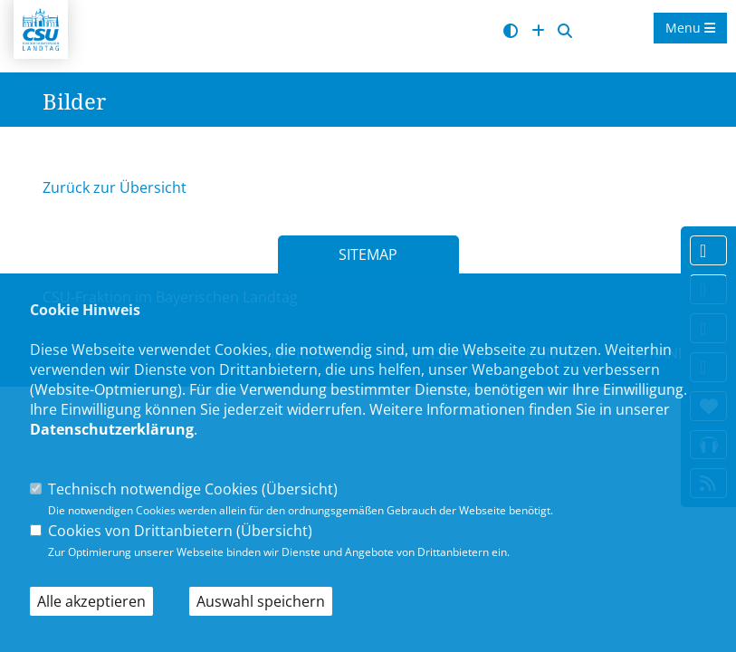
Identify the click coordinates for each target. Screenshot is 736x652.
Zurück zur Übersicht (114, 187)
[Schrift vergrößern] (538, 31)
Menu (690, 27)
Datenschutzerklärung (112, 429)
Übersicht (299, 489)
